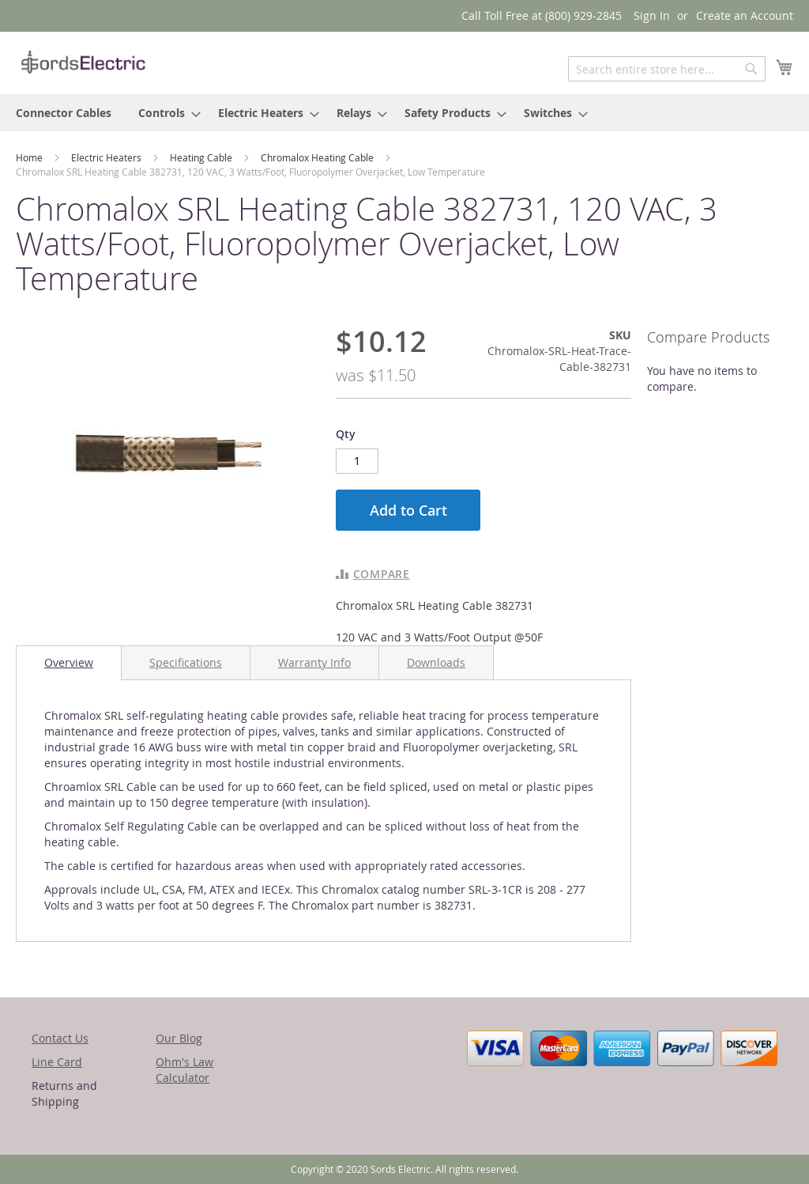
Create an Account (744, 15)
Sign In (652, 15)
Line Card (57, 1061)
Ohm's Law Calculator (184, 1069)
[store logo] (83, 62)
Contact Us (60, 1038)
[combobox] (667, 68)
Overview (68, 662)
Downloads (436, 662)
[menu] (404, 112)
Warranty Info (314, 662)
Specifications (185, 662)
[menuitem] (63, 112)
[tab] (69, 662)
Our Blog (179, 1038)
